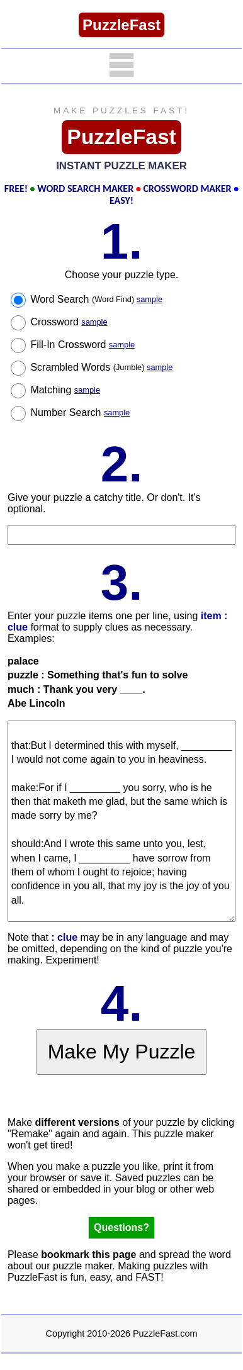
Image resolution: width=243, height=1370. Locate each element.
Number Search (80, 412)
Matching (65, 390)
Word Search (96, 299)
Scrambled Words (101, 367)
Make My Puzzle (122, 1051)
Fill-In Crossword (82, 344)
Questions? (121, 1227)
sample (149, 299)
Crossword (68, 322)
